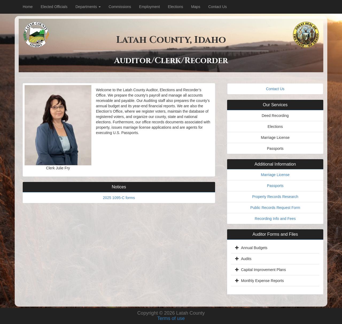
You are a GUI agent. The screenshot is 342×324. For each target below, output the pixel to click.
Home (28, 7)
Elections (175, 7)
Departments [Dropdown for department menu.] (87, 7)
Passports (275, 186)
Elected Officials (54, 7)
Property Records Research (275, 197)
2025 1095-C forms (119, 198)
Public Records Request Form (275, 207)
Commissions (120, 7)
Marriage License (275, 175)
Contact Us (217, 7)
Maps (195, 7)
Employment (149, 7)
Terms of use (171, 318)
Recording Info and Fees (275, 218)
